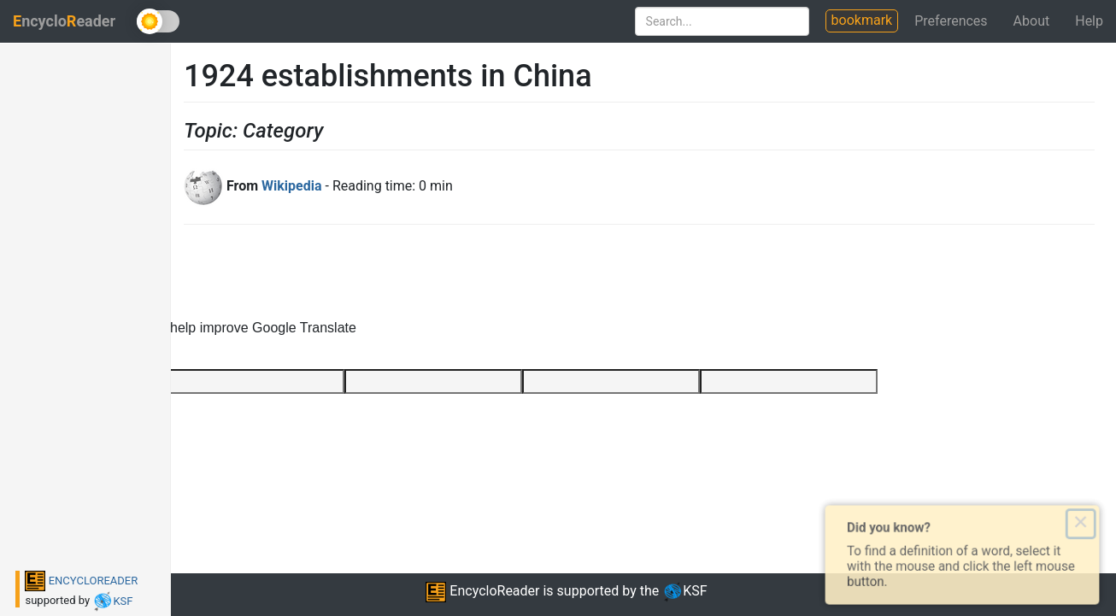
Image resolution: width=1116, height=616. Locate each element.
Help (1089, 21)
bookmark (862, 20)
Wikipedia (291, 186)
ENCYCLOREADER (81, 580)
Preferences (950, 21)
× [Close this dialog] (1087, 522)
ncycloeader (64, 21)
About (1031, 21)
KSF (112, 601)
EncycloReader (482, 591)
